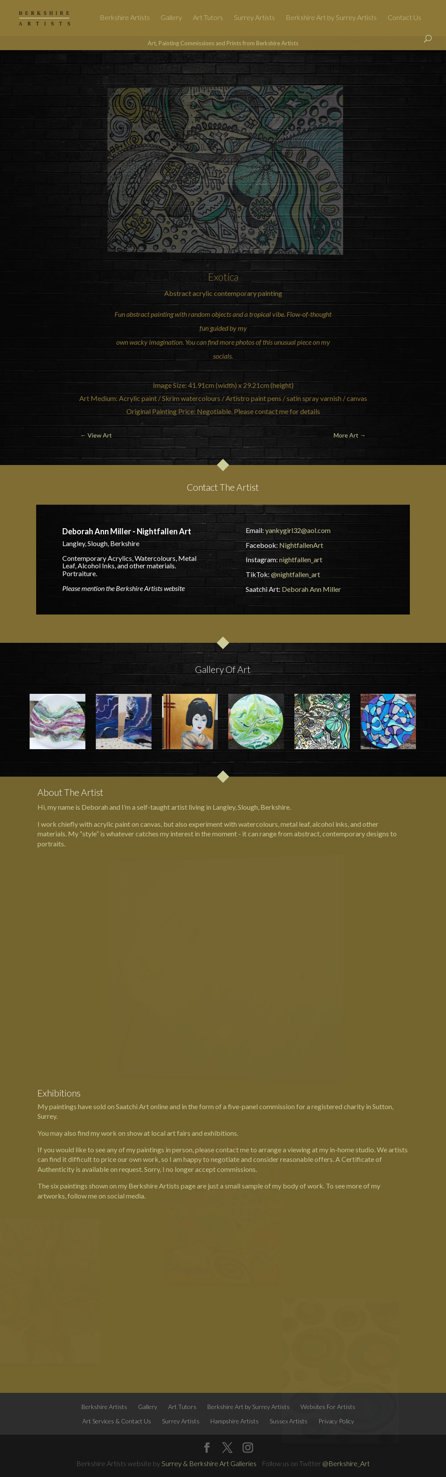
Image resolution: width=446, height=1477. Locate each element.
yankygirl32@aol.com (298, 530)
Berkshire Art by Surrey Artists (331, 17)
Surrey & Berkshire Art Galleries (209, 1463)
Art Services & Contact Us (116, 1421)
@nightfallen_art (295, 574)
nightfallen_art (300, 559)
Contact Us (404, 17)
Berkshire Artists (125, 17)
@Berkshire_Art (346, 1463)
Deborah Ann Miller (311, 589)
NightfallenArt (301, 545)
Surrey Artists (254, 17)
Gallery (171, 17)
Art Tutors (208, 17)
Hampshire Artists (234, 1421)
